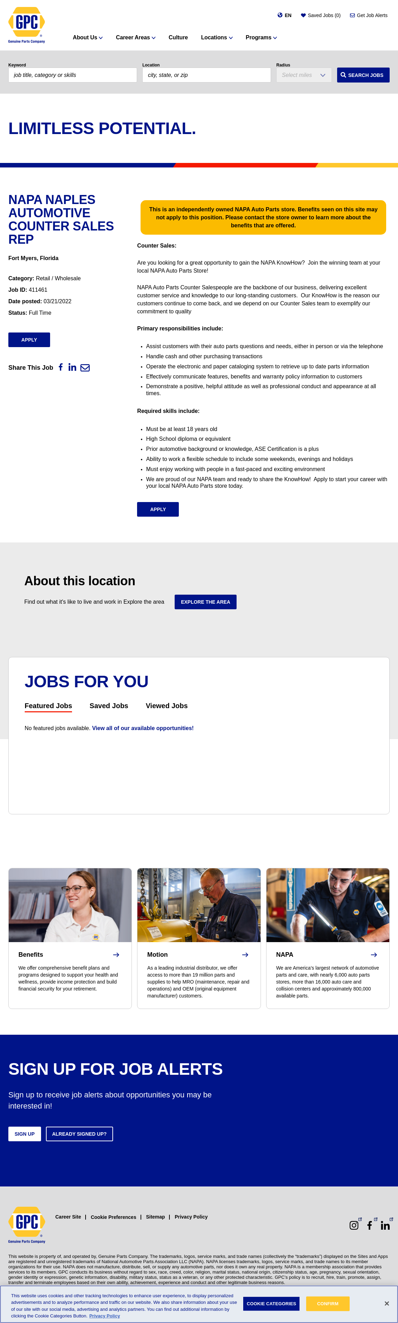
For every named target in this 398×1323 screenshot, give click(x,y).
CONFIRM (328, 1303)
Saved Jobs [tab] (109, 706)
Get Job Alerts (372, 15)
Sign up (25, 1134)
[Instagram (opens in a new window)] (354, 1225)
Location (151, 65)
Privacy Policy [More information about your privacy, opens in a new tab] (104, 1315)
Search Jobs (365, 75)
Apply (29, 340)
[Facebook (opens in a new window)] (369, 1225)
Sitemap (155, 1217)
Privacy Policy (191, 1217)
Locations (214, 37)
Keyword (17, 65)
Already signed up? (79, 1134)
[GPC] (26, 25)
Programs (258, 37)
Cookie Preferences (113, 1217)
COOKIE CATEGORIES (271, 1303)
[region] (199, 1304)
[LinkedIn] (72, 367)
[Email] (85, 368)
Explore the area (205, 602)
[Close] (387, 1303)
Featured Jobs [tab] (48, 706)
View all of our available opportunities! (143, 728)
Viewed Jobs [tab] (167, 706)
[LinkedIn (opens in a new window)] (385, 1225)
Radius (283, 65)
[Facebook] (60, 367)
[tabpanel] (199, 728)
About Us (85, 37)
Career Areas (133, 37)
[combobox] (206, 75)
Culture (178, 37)
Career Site (68, 1217)
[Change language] (284, 15)
